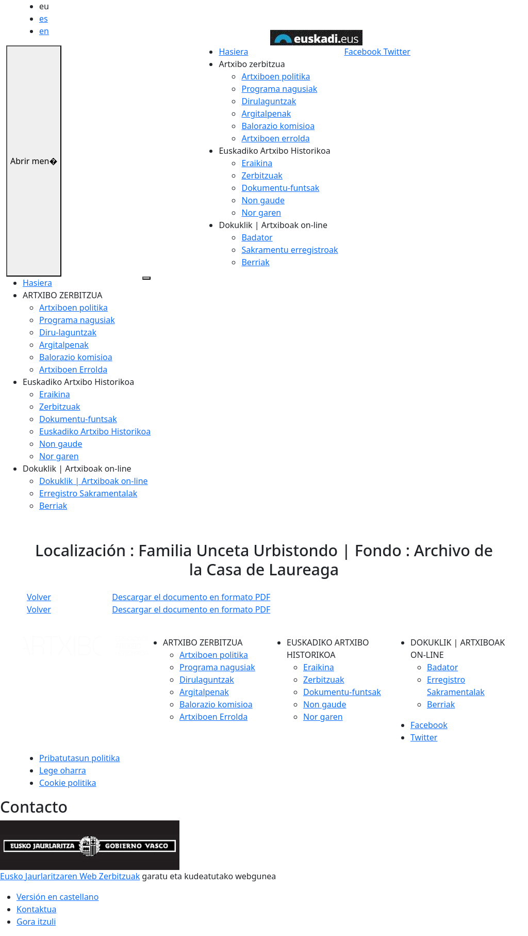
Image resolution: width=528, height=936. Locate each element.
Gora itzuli (36, 921)
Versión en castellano (57, 896)
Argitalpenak (266, 113)
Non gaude (262, 200)
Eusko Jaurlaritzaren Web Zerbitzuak (70, 876)
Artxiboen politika (275, 76)
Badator (256, 237)
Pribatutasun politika (79, 758)
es (43, 18)
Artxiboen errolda (275, 138)
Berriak (255, 262)
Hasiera (233, 51)
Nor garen (261, 212)
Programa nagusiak (279, 88)
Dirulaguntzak (268, 101)
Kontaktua (36, 909)
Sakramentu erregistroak (289, 249)
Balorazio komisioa (278, 126)
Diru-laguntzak (67, 332)
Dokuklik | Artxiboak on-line (93, 481)
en (44, 31)
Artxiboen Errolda (73, 369)
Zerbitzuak (261, 175)
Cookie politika (67, 782)
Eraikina (256, 163)
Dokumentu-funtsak (280, 187)
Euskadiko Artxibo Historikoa (95, 431)
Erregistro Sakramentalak (88, 493)
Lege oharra (62, 770)
